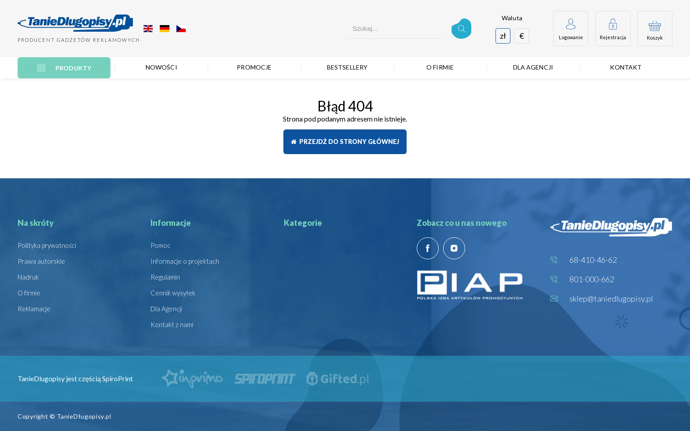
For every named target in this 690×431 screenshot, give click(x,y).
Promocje (254, 67)
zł (503, 36)
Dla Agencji (533, 67)
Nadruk (28, 277)
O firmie (440, 67)
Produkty (73, 68)
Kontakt (626, 67)
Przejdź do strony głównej (345, 141)
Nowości (161, 67)
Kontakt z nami (171, 324)
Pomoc (160, 245)
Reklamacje (34, 309)
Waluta (512, 18)
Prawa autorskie (41, 261)
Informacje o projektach (184, 261)
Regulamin (165, 277)
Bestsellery (347, 67)
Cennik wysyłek (172, 293)
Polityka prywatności (47, 245)
